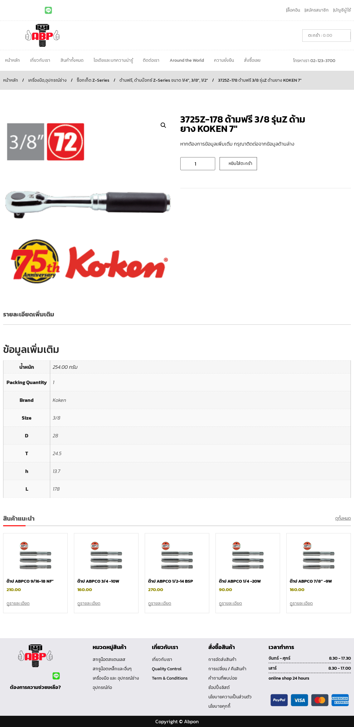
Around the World (187, 60)
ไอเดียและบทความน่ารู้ (113, 60)
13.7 (56, 471)
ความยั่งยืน (224, 60)
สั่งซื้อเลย (252, 60)
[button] (163, 125)
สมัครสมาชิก (317, 10)
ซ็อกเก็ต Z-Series (93, 80)
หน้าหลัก (12, 60)
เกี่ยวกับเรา (40, 60)
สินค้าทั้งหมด (72, 60)
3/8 (56, 417)
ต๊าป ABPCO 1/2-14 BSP (170, 581)
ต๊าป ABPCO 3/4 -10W (98, 581)
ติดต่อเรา (151, 60)
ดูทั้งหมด (343, 518)
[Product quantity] (197, 163)
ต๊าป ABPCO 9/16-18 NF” (30, 581)
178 (56, 489)
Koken (59, 400)
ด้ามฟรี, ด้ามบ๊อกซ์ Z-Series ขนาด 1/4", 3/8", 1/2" (163, 80)
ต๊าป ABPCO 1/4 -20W (240, 581)
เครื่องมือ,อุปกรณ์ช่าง (47, 80)
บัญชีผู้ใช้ (342, 10)
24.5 (57, 453)
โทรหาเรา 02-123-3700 (314, 60)
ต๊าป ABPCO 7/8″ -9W (311, 581)
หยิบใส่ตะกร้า (240, 163)
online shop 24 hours (289, 678)
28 (55, 435)
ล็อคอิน (293, 10)
